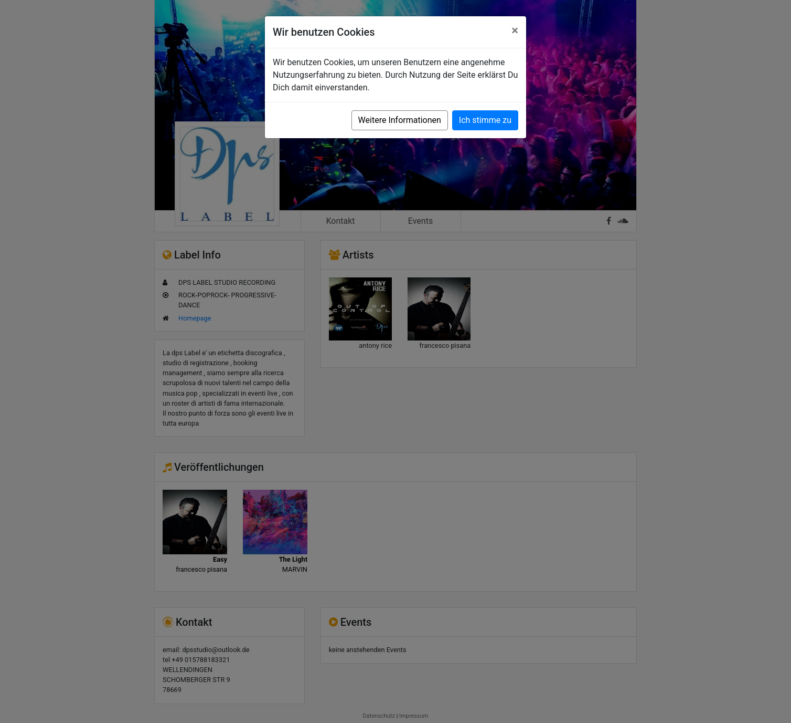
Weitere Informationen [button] (399, 120)
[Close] (515, 30)
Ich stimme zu (485, 120)
